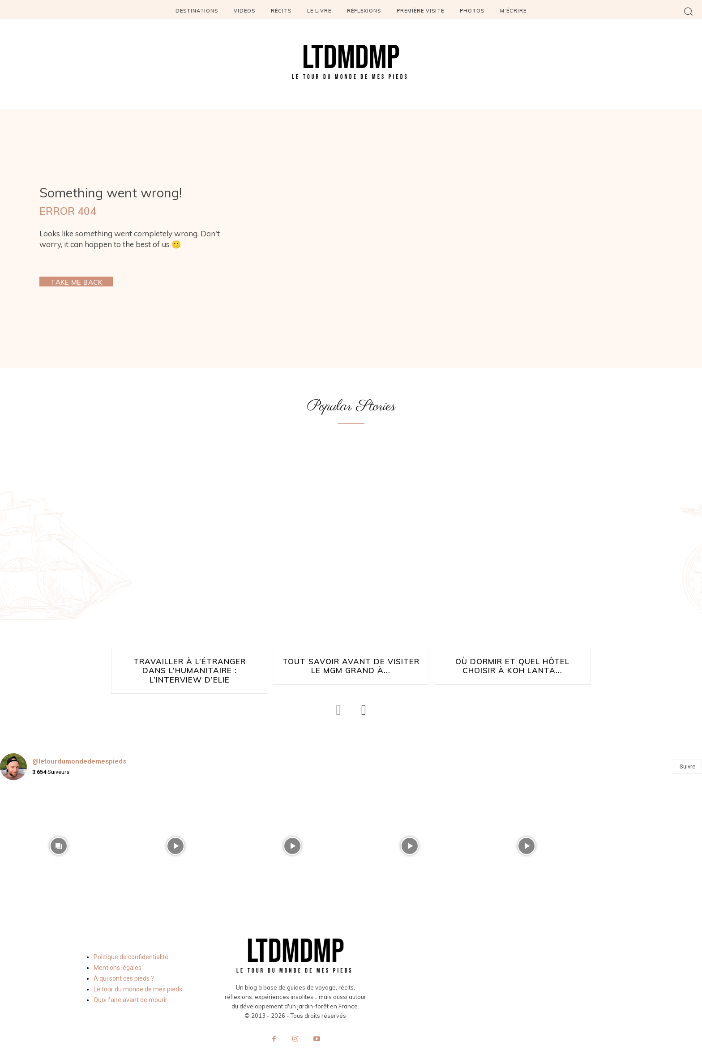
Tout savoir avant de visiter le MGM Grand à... (350, 666)
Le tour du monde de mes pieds (138, 979)
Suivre (687, 756)
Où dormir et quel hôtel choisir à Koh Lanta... (512, 666)
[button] (688, 11)
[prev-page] (338, 700)
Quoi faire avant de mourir (130, 990)
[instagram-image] (58, 835)
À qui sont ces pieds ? (124, 968)
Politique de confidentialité (131, 947)
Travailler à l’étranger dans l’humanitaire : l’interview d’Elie (189, 666)
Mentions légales (117, 957)
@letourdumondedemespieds (79, 752)
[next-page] (363, 700)
